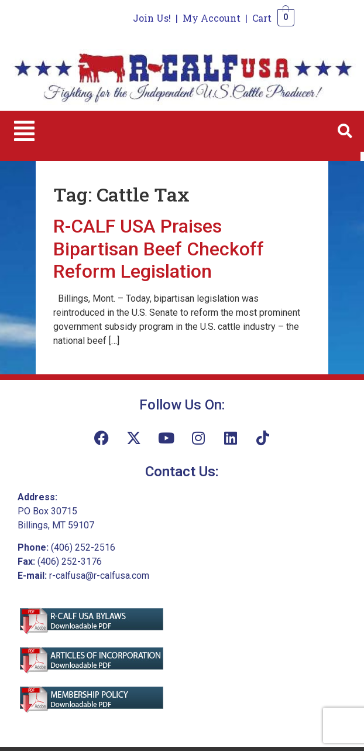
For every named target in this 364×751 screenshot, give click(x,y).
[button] (24, 131)
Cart (262, 18)
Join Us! (152, 18)
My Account (212, 18)
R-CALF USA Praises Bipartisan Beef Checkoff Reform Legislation (158, 248)
